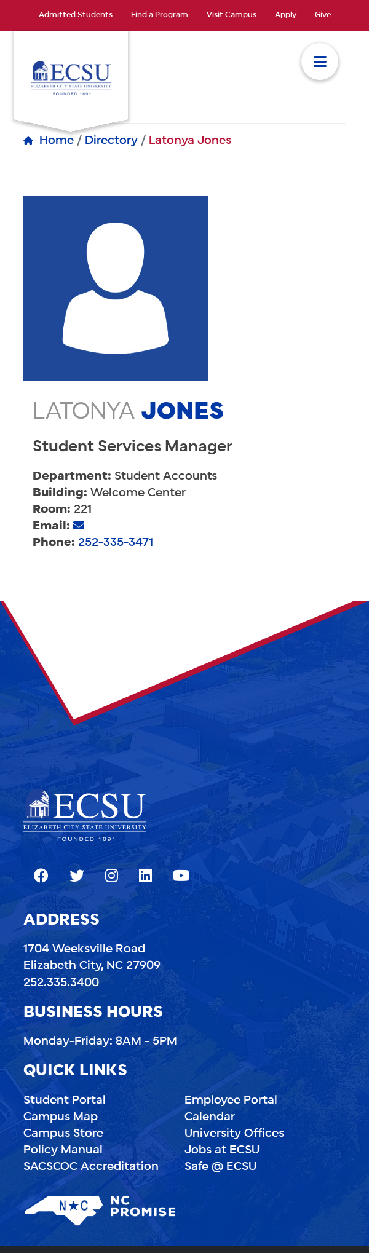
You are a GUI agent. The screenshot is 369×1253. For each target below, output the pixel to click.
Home (56, 140)
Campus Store (63, 1133)
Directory (111, 140)
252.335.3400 (61, 983)
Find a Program (159, 15)
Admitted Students (76, 15)
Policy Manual (63, 1150)
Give (323, 15)
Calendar (209, 1117)
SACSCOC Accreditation (91, 1166)
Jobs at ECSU (222, 1150)
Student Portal (64, 1100)
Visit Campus (231, 15)
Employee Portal (230, 1100)
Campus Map (60, 1117)
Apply (285, 15)
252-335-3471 (115, 542)
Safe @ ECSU (220, 1166)
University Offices (234, 1133)
